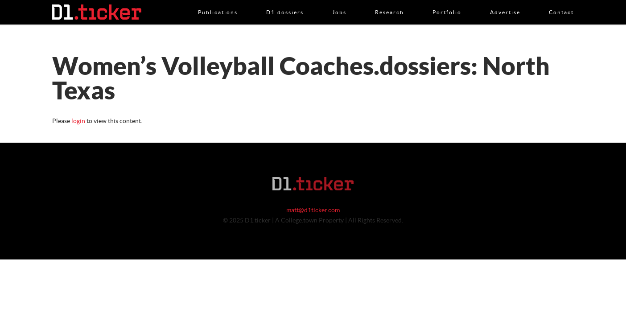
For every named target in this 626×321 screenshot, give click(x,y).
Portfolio (446, 3)
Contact (561, 3)
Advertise (505, 3)
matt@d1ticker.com (313, 210)
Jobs (339, 3)
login (78, 121)
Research (389, 3)
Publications (218, 3)
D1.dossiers (285, 3)
